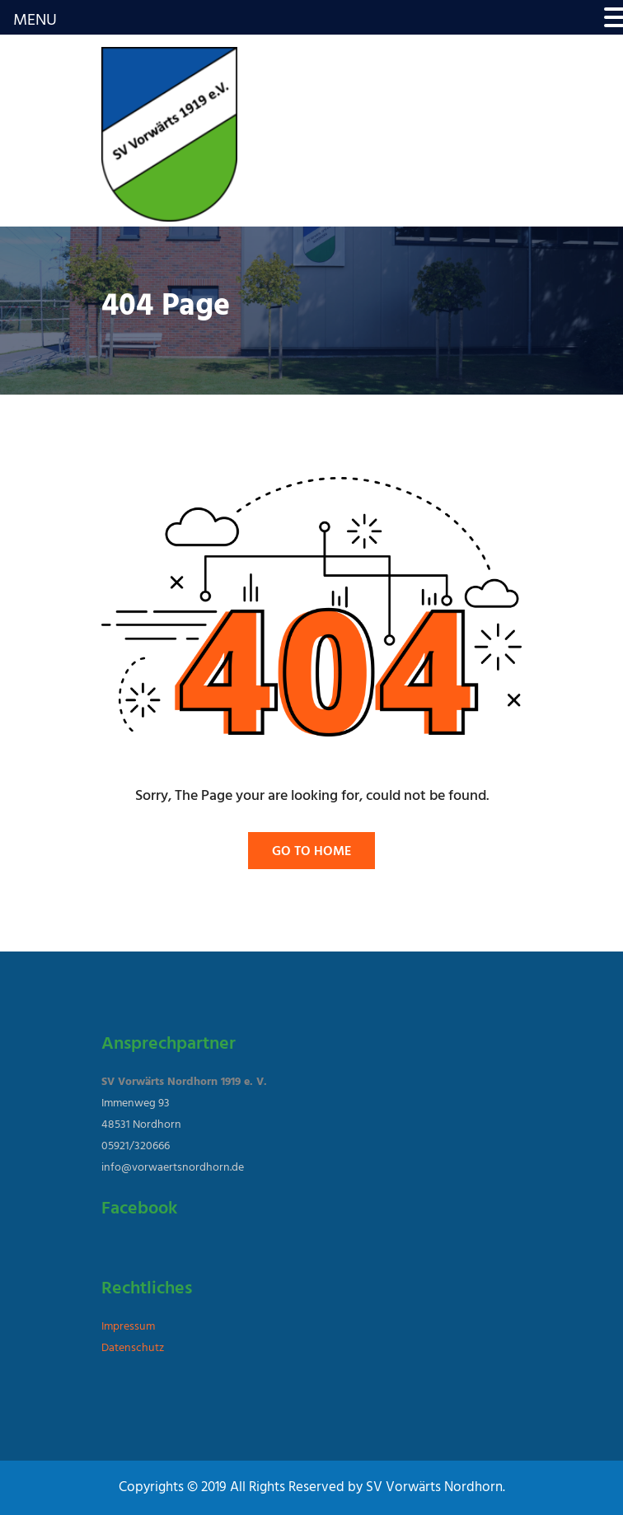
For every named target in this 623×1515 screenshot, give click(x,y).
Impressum (128, 1326)
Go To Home (311, 852)
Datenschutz (132, 1348)
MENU (35, 20)
